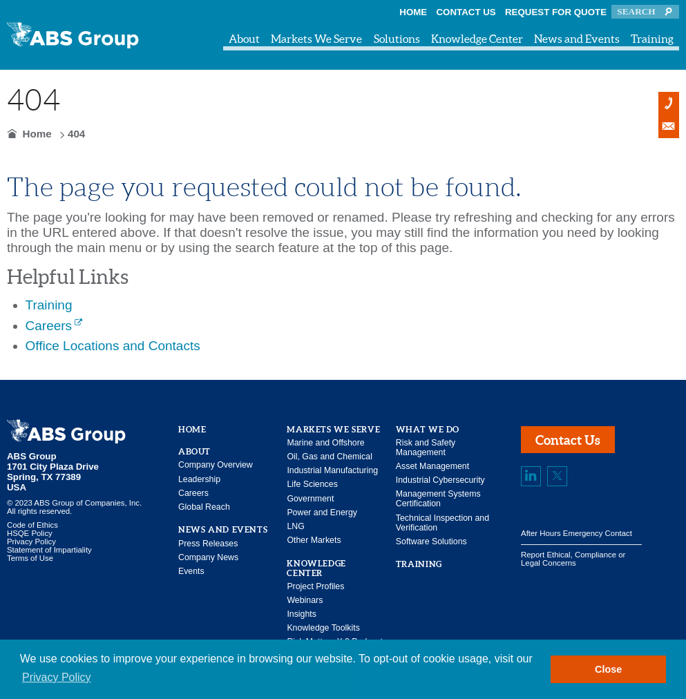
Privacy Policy (31, 541)
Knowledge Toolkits (323, 628)
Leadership (199, 479)
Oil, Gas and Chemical (329, 456)
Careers (49, 325)
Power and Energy (322, 512)
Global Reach (204, 507)
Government (310, 499)
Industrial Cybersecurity (440, 480)
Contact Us (466, 12)
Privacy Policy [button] (56, 677)
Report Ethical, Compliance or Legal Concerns (573, 558)
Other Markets (314, 540)
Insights (301, 614)
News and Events (577, 38)
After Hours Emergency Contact (576, 533)
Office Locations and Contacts (113, 345)
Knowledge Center (477, 38)
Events (191, 571)
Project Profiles (315, 586)
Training (652, 38)
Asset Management (432, 466)
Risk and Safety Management (425, 447)
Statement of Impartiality (49, 550)
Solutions (397, 38)
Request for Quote (556, 12)
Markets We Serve (316, 38)
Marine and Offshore (325, 443)
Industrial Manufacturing (332, 470)
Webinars (305, 600)
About (244, 38)
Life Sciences (312, 484)
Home (413, 12)
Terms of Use (30, 558)
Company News (208, 557)
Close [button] (608, 669)
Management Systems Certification (438, 498)
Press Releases (208, 543)
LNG (295, 526)
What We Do (427, 429)
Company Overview (215, 465)
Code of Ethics (32, 525)
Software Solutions (431, 541)
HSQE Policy (30, 533)
